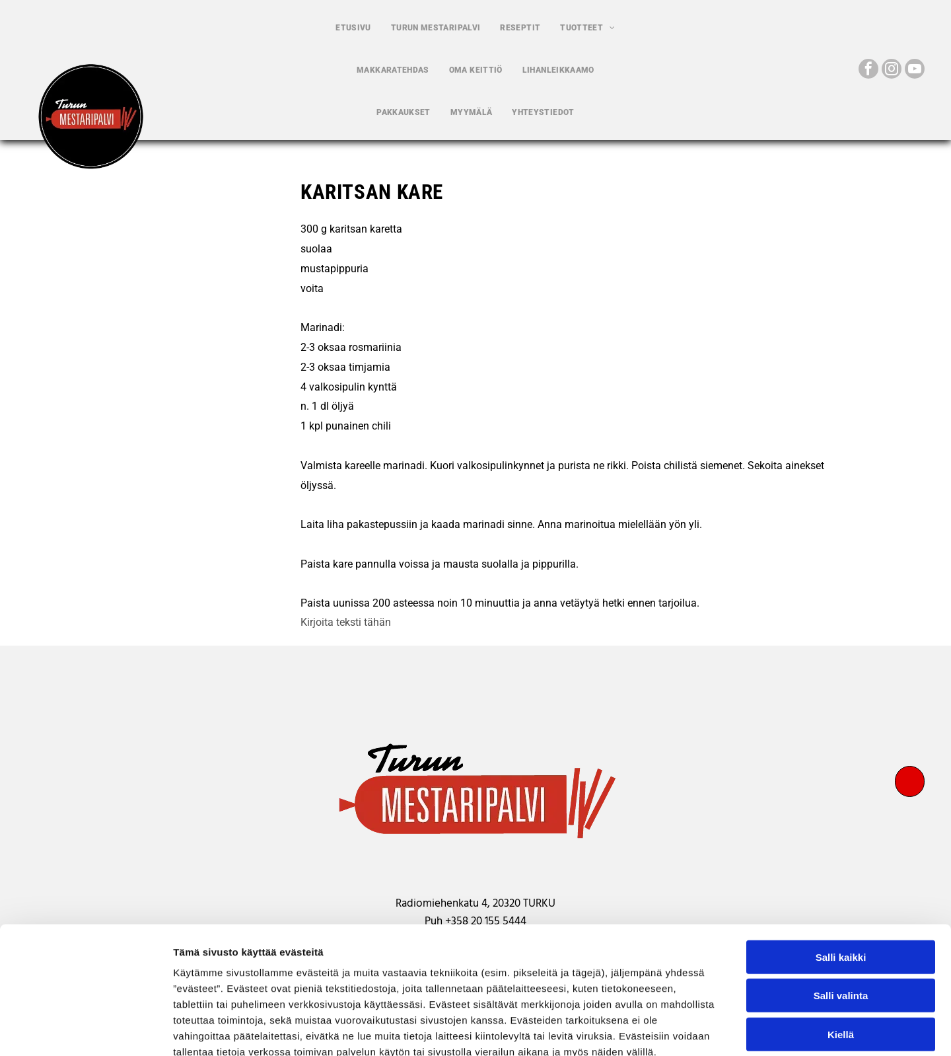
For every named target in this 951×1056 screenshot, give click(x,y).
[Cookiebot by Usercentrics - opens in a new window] (85, 1030)
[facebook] (868, 70)
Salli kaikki (841, 881)
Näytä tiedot (706, 1030)
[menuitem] (353, 28)
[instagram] (891, 70)
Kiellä (841, 959)
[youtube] (915, 70)
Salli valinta (841, 920)
